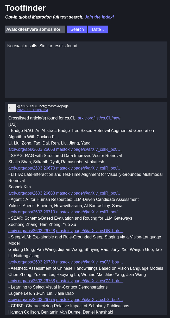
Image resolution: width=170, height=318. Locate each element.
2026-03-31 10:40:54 (32, 110)
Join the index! (99, 17)
